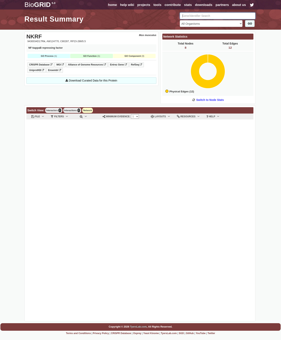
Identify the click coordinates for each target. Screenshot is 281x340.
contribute (173, 5)
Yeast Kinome (151, 333)
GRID (39, 4)
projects (143, 5)
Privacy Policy (101, 333)
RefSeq (136, 64)
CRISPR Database (40, 64)
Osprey (137, 333)
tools (157, 5)
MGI (60, 64)
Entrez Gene (118, 64)
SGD (181, 333)
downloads (203, 5)
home (112, 5)
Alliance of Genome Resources (87, 64)
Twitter (211, 333)
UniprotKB (36, 70)
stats (188, 5)
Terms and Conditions (78, 333)
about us (239, 5)
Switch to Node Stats (210, 99)
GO (250, 23)
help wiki (127, 5)
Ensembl (54, 70)
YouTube (201, 333)
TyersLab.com (138, 326)
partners (222, 5)
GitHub (190, 333)
